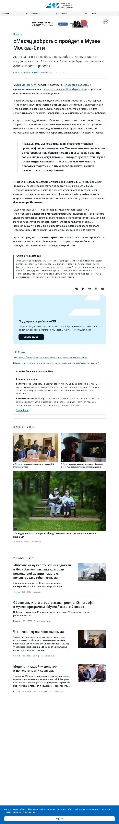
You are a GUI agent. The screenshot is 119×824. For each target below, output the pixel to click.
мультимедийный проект (50, 357)
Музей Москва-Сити (25, 84)
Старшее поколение (32, 541)
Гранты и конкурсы (42, 621)
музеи (35, 357)
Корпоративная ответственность (48, 691)
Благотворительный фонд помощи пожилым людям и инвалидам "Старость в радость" (58, 362)
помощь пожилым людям (75, 357)
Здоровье (37, 592)
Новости (17, 34)
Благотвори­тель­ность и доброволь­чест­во (32, 72)
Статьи (16, 592)
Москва (21, 352)
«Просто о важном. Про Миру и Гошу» (66, 88)
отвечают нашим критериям (57, 267)
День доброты (25, 357)
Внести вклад (31, 336)
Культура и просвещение (44, 656)
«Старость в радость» (76, 84)
